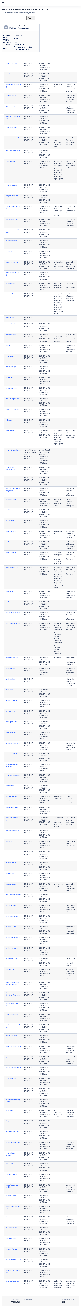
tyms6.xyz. (9, 251)
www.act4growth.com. (13, 450)
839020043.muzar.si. (13, 937)
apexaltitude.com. (12, 1227)
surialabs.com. (11, 161)
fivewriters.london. (12, 499)
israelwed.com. (11, 1196)
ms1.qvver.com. (11, 732)
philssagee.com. (11, 520)
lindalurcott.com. (11, 1249)
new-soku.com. (11, 927)
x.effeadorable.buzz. (13, 831)
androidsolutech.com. (13, 700)
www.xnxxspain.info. (13, 399)
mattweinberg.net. (12, 567)
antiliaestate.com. (12, 959)
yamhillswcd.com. (12, 1238)
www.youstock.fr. (11, 317)
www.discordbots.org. (13, 127)
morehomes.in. (11, 74)
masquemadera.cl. (12, 807)
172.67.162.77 (28, 65)
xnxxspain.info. (11, 377)
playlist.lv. (9, 841)
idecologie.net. (11, 283)
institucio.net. (10, 431)
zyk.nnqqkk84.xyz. (12, 1174)
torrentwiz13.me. (11, 63)
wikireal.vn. (9, 420)
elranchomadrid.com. (13, 1142)
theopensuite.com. (12, 219)
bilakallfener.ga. (11, 367)
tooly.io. (8, 345)
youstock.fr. (10, 294)
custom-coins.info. (12, 552)
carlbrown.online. (11, 602)
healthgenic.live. (11, 510)
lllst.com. (9, 1217)
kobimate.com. (11, 531)
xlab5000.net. (10, 591)
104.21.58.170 (28, 63)
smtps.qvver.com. (12, 1035)
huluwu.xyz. (10, 690)
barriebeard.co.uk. (12, 796)
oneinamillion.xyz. (12, 679)
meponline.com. (11, 884)
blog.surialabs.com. (12, 196)
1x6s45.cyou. (10, 969)
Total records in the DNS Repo (21, 1299)
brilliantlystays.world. (13, 1131)
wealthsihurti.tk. (11, 1078)
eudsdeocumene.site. (13, 623)
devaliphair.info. (11, 862)
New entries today (68, 1299)
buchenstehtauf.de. (12, 542)
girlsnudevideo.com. (12, 1057)
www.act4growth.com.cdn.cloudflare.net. (30, 452)
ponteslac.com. (11, 905)
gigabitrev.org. (10, 106)
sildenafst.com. (11, 334)
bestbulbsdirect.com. (13, 743)
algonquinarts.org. (12, 262)
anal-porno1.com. (12, 240)
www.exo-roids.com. (12, 409)
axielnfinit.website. (12, 658)
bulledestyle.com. (12, 852)
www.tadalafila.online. (13, 324)
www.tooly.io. (10, 356)
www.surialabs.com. (12, 185)
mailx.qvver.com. (11, 722)
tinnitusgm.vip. (11, 668)
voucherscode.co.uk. (12, 138)
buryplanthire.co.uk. (12, 1281)
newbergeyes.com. (12, 916)
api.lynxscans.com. (12, 948)
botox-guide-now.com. (13, 1089)
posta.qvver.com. (11, 711)
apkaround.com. (11, 478)
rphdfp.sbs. (9, 1163)
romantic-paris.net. (12, 95)
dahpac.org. (10, 1121)
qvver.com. (9, 1110)
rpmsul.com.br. (11, 873)
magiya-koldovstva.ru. (13, 612)
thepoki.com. (10, 786)
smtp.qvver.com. (11, 388)
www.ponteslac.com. (13, 1014)
